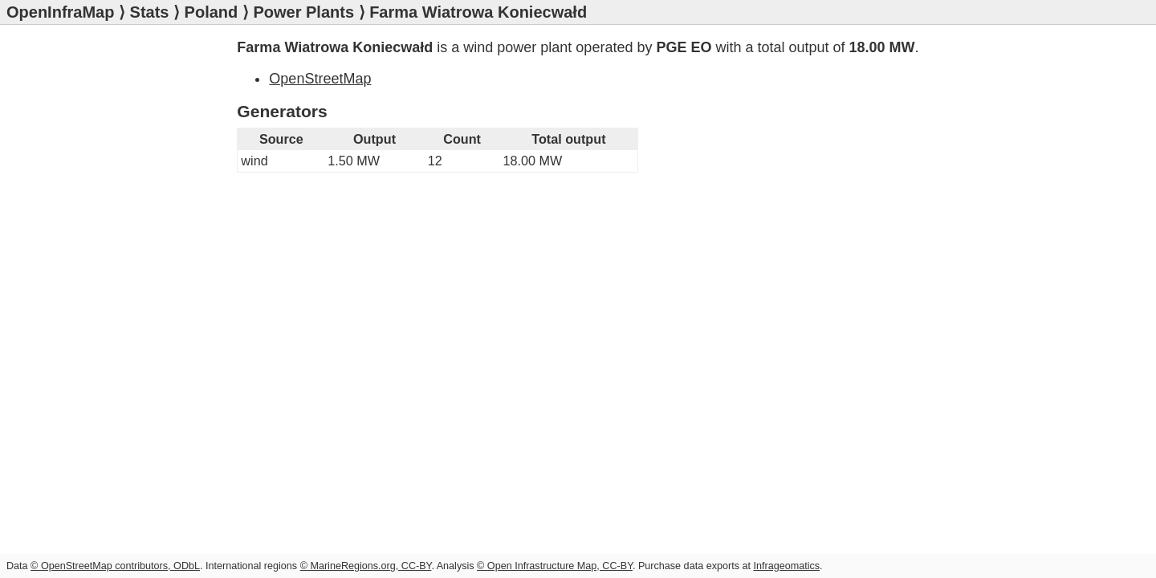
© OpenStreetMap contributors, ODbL (115, 566)
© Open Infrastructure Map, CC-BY (555, 566)
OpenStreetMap (320, 79)
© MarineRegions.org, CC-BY (366, 566)
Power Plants (303, 12)
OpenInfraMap (60, 12)
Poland (211, 12)
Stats (149, 12)
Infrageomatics (786, 566)
